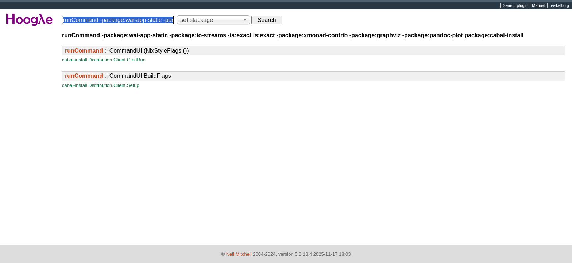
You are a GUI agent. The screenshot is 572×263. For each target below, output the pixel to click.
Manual (538, 6)
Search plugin (515, 6)
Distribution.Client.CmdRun (117, 59)
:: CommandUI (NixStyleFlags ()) (127, 50)
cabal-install (74, 59)
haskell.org (559, 6)
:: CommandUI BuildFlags (118, 76)
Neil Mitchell (239, 254)
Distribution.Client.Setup (113, 85)
